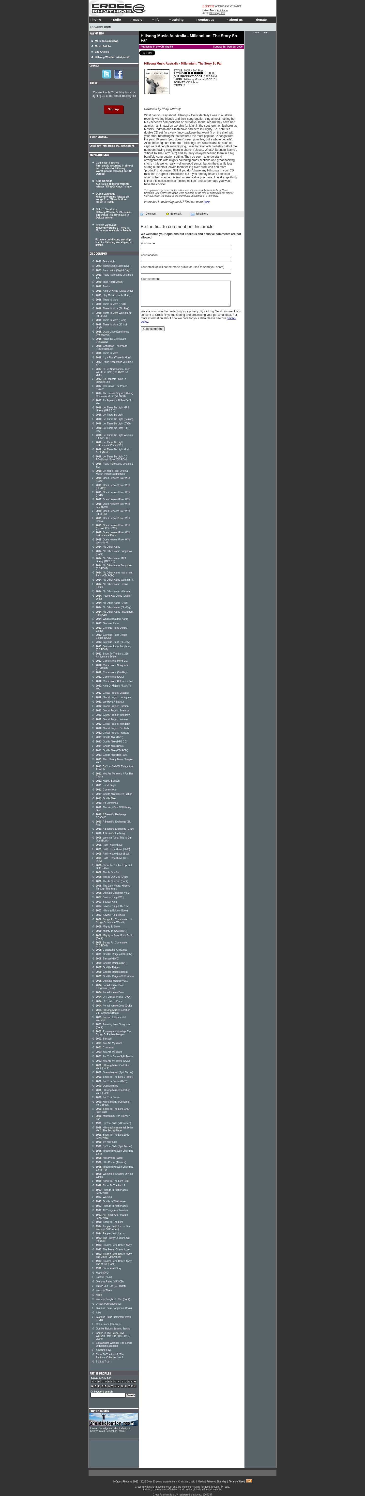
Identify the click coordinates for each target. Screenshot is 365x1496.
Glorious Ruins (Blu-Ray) (113, 642)
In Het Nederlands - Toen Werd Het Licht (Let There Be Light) (113, 372)
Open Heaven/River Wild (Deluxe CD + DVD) (113, 527)
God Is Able (106, 798)
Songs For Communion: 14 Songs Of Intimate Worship (114, 921)
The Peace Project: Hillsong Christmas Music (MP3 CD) (114, 395)
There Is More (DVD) (111, 304)
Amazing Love (103, 1350)
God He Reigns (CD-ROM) (114, 954)
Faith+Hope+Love (109, 844)
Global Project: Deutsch (112, 728)
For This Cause (108, 1097)
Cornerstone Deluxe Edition (114, 681)
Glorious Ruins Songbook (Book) (114, 1308)
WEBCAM (221, 6)
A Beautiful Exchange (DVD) (115, 828)
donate (260, 19)
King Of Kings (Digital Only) (114, 290)
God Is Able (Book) (109, 746)
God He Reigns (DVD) (111, 963)
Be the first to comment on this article (177, 226)
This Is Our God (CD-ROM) (111, 1286)
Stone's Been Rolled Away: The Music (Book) (114, 1262)
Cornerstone (106, 789)
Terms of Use (236, 1481)
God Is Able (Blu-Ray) (111, 755)
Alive (98, 1312)
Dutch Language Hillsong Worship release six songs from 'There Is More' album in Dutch (112, 197)
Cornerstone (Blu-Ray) (111, 672)
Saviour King (106, 901)
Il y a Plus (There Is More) (113, 357)
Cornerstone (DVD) (110, 676)
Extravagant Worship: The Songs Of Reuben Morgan (113, 1033)
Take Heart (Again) (109, 282)
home (95, 19)
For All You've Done (110, 992)
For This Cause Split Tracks (114, 1056)
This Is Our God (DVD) (112, 876)
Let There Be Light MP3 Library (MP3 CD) (112, 409)
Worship (104, 1197)
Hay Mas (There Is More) (113, 295)
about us (234, 19)
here (207, 201)
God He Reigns (108, 967)
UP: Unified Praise (109, 1001)
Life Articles (102, 51)
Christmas (105, 1047)
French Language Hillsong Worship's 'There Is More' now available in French (113, 227)
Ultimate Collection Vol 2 (113, 892)
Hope (99, 1295)
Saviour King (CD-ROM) (112, 906)
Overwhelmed (107, 1085)
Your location (149, 255)
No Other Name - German (113, 591)
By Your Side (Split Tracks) (114, 1146)
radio (115, 19)
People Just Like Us (110, 1233)
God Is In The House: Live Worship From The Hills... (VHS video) (113, 1336)
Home (108, 27)
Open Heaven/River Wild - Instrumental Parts (114, 534)
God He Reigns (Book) (112, 972)
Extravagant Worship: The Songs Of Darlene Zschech (114, 1344)
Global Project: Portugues (113, 697)
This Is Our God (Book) (112, 881)
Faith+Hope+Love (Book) (113, 853)
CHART (236, 6)
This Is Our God (108, 872)
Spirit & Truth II (104, 1361)
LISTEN (208, 6)
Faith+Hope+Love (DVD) (113, 849)
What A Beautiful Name (112, 619)
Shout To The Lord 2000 (112, 1181)
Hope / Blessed (108, 780)
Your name (148, 243)
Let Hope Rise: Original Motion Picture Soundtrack (112, 472)
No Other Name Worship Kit (114, 579)
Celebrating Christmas (111, 949)
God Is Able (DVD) (109, 737)
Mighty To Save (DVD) (111, 931)
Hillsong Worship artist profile (112, 57)
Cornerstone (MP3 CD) (112, 660)
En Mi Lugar (106, 785)
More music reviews (106, 41)
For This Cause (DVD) (111, 1081)
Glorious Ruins (107, 623)
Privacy (211, 1481)
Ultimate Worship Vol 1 (112, 980)
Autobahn (222, 10)
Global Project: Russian (112, 706)
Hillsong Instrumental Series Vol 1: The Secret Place (115, 1129)
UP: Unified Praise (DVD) (113, 996)
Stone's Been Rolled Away (114, 1245)
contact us (205, 19)
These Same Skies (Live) (113, 266)
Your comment (150, 279)
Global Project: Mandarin (113, 724)
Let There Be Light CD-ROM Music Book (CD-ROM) (112, 458)
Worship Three (104, 1290)
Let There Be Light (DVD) (113, 423)
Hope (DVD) (102, 1272)
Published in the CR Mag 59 (157, 46)
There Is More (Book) (111, 320)
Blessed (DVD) (107, 958)
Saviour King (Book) (110, 915)
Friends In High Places (112, 1206)
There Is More (107, 299)
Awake (103, 286)
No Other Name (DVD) (112, 603)
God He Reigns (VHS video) (115, 976)
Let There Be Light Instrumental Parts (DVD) (109, 444)
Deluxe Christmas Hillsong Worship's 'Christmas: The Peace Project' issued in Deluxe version (114, 213)
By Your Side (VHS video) (113, 1123)
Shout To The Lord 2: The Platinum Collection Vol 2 (110, 1356)
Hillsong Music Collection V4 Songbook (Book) (113, 1011)
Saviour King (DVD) (110, 897)
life (155, 19)
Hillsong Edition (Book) (112, 910)
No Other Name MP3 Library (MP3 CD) (111, 560)
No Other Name (108, 546)
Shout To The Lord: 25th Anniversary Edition (112, 655)
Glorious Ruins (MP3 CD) (110, 1281)
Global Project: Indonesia (113, 715)
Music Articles (103, 46)
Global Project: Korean (112, 719)
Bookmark (174, 213)
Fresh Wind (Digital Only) (113, 270)
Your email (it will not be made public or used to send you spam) (182, 267)
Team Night (105, 261)
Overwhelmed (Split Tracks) (114, 1072)
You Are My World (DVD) (113, 1060)
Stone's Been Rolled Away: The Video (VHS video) (114, 1255)
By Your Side (106, 1142)
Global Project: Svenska (112, 710)
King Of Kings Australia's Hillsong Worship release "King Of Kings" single (114, 184)
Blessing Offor (217, 13)
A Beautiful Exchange (111, 833)
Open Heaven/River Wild (113, 499)
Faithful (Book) (104, 1277)
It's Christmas (107, 803)
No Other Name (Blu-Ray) (113, 607)
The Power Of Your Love (113, 1249)
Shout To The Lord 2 (110, 1185)
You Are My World (109, 1043)
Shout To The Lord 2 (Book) (114, 1077)
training (176, 19)
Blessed (104, 1038)
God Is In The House (110, 1201)
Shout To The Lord (109, 1222)
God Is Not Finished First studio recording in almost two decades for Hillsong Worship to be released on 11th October (114, 168)
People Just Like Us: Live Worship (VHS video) (113, 1228)
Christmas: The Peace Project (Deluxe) (111, 347)
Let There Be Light (109, 414)
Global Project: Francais (112, 732)
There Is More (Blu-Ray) (112, 308)
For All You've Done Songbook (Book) (110, 987)
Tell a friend (199, 214)
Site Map (221, 1481)
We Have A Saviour (110, 701)
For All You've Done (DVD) (114, 1005)
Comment (148, 214)
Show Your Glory (108, 1268)
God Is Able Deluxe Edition (114, 794)
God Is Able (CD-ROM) (112, 750)
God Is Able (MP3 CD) (111, 741)
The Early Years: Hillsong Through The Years (113, 887)
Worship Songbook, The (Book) (113, 1299)
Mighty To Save (108, 926)
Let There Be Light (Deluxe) (114, 419)
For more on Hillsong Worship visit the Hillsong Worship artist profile (113, 242)
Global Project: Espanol (112, 692)
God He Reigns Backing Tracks (113, 1328)
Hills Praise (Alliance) (111, 1162)
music (136, 19)
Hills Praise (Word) (109, 1158)
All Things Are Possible (112, 1210)
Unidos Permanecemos (109, 1303)
